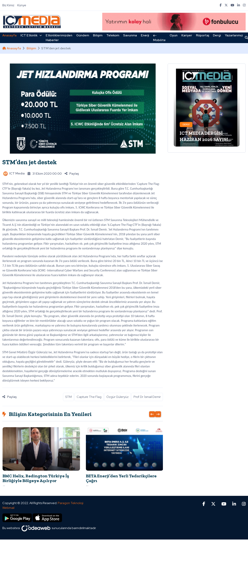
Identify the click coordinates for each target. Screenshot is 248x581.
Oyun (173, 35)
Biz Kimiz (8, 5)
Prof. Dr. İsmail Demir (147, 397)
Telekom (112, 35)
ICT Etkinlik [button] (31, 35)
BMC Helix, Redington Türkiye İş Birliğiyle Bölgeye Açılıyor (36, 478)
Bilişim (97, 35)
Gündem (82, 35)
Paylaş (72, 174)
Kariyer (186, 35)
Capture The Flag (89, 397)
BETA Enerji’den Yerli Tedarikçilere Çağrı (121, 478)
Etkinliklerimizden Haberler (59, 37)
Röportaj (202, 35)
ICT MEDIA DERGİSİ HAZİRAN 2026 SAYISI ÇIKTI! (204, 139)
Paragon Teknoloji (70, 496)
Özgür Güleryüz (117, 397)
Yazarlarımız (234, 35)
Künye (21, 5)
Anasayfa (9, 35)
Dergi (217, 35)
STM (68, 397)
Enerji (145, 35)
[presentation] (152, 414)
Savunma (130, 35)
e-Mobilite (159, 37)
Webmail (8, 501)
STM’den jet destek (29, 162)
